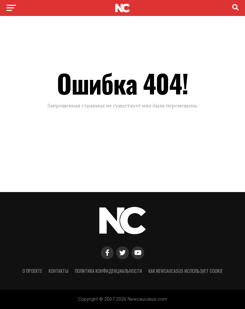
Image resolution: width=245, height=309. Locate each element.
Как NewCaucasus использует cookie (185, 270)
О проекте (32, 270)
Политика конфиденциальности (108, 270)
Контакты (58, 270)
